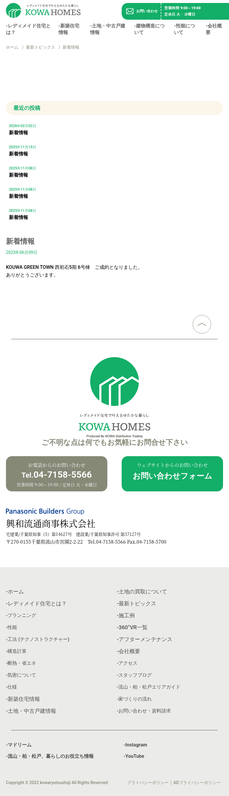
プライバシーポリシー (148, 782)
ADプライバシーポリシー (197, 782)
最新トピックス (40, 47)
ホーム (12, 47)
